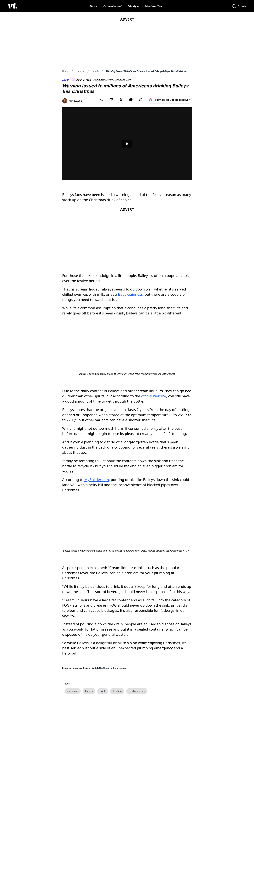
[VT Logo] (12, 6)
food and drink (137, 767)
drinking (117, 767)
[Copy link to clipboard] (101, 99)
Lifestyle (133, 6)
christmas (72, 767)
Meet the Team (154, 6)
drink (102, 767)
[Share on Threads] (140, 99)
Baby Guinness (130, 294)
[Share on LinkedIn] (111, 99)
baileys (89, 767)
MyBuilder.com (96, 518)
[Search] (239, 6)
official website (153, 434)
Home (65, 71)
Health (95, 71)
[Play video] (127, 143)
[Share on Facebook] (130, 99)
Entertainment (112, 6)
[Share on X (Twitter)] (121, 99)
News (93, 6)
